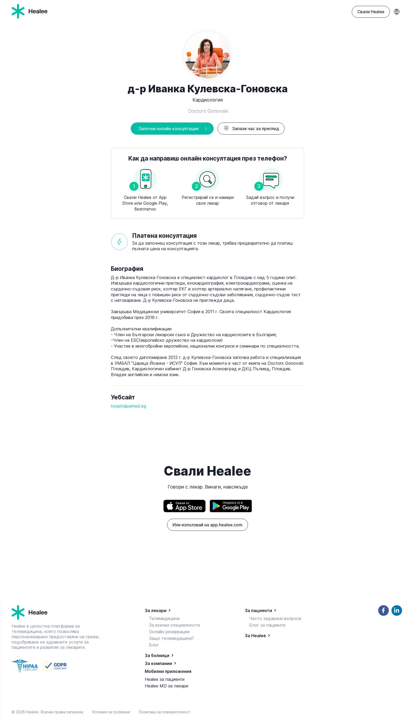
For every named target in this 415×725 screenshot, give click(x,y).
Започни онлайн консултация (168, 128)
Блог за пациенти (267, 625)
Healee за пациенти (164, 679)
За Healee (255, 635)
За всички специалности (174, 625)
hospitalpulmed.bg (128, 406)
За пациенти (258, 610)
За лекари (155, 610)
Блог (154, 645)
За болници (157, 655)
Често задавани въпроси (275, 618)
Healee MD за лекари (166, 685)
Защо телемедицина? (171, 638)
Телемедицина (164, 618)
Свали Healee (370, 11)
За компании (158, 663)
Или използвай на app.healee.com (207, 524)
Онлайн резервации (169, 631)
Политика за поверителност (165, 712)
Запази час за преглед (251, 128)
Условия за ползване (112, 712)
